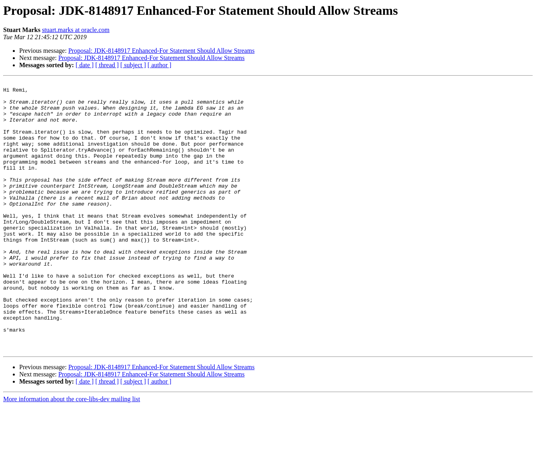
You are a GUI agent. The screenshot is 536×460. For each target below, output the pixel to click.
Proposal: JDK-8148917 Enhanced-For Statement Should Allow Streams (161, 50)
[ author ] (160, 65)
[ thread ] (107, 65)
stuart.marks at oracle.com (76, 29)
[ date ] (85, 65)
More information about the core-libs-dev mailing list (71, 453)
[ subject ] (133, 65)
